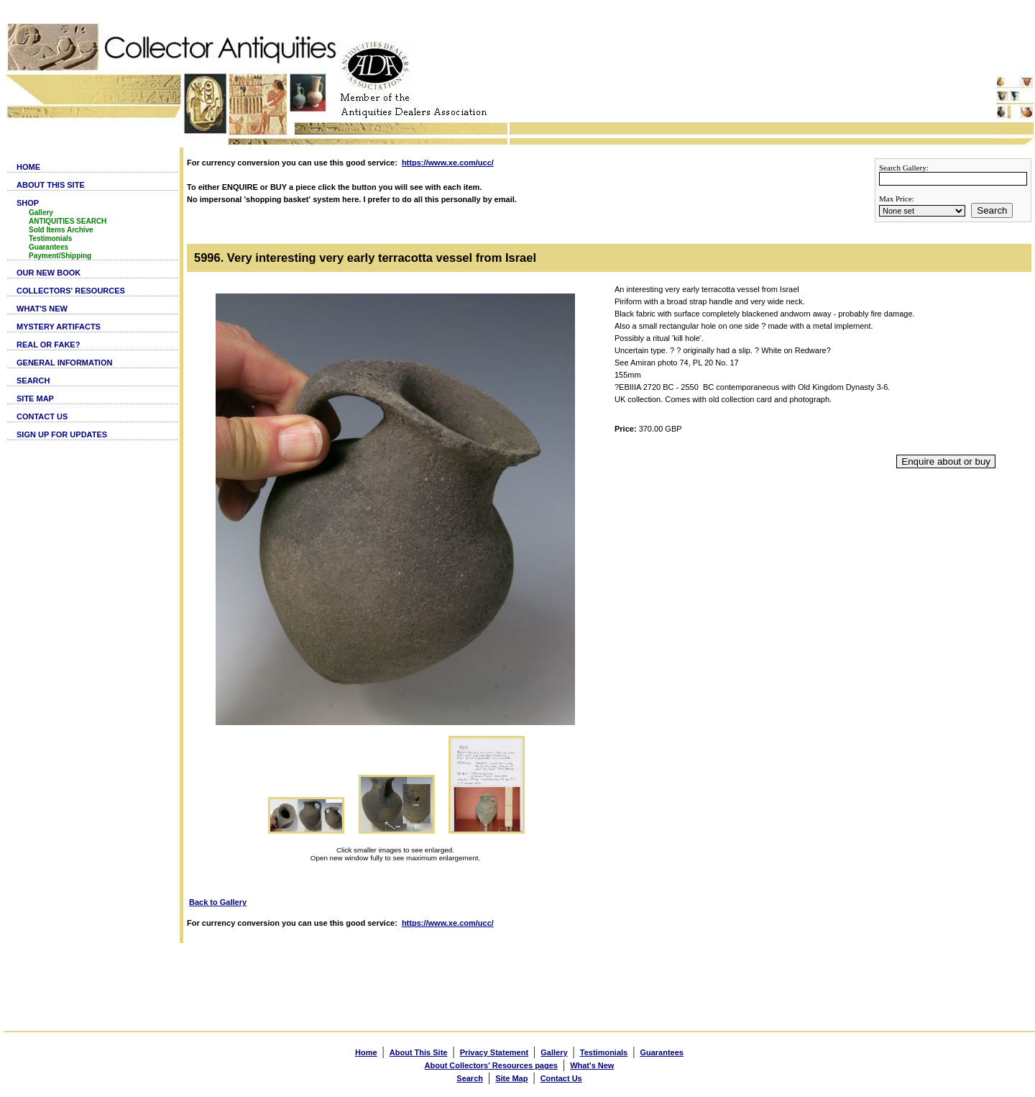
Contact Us (561, 1078)
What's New (592, 1065)
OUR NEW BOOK (48, 272)
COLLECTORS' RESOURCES (71, 290)
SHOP (28, 203)
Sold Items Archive (61, 230)
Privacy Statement (494, 1052)
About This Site (419, 1052)
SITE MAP (35, 398)
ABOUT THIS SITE (51, 185)
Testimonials (50, 238)
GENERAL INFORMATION (64, 362)
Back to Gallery (218, 902)
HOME (28, 167)
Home (366, 1052)
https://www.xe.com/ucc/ (448, 162)
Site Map (511, 1078)
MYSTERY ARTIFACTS (59, 326)
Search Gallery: (904, 167)
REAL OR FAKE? (48, 344)
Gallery (41, 213)
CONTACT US (42, 416)
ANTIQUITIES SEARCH (67, 221)
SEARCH (33, 380)
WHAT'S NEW (42, 308)
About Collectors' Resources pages (491, 1065)
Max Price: (896, 198)
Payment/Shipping (60, 256)
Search (992, 210)
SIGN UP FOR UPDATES (62, 434)
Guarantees (48, 247)
